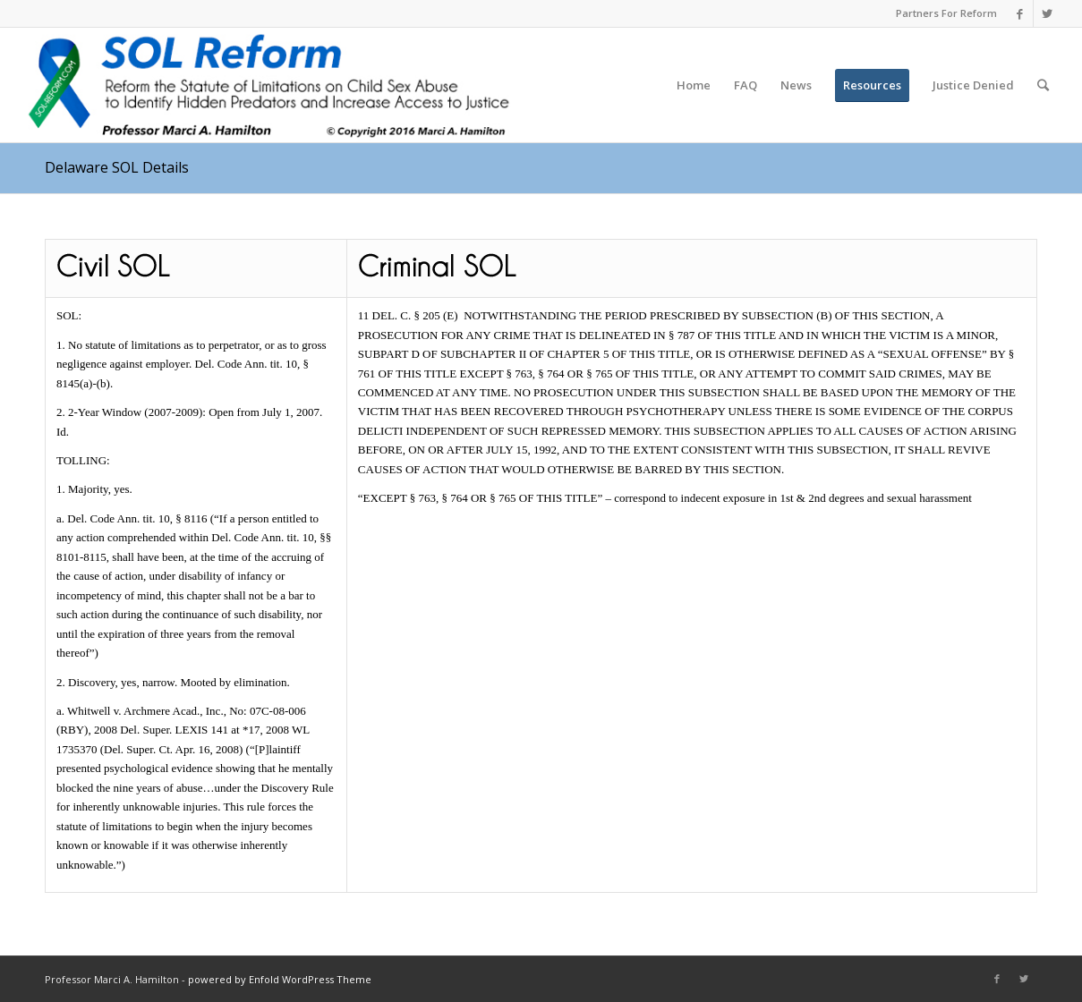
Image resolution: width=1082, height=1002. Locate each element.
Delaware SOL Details (117, 167)
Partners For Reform (946, 13)
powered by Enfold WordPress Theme (279, 979)
